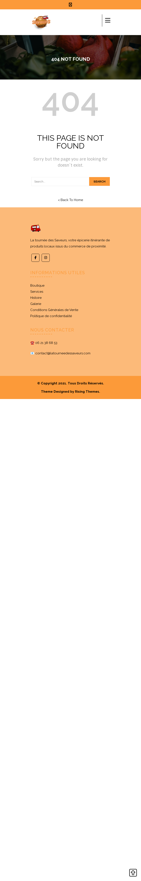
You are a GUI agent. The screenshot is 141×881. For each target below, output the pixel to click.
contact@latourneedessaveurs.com (62, 353)
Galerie (35, 304)
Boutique (37, 285)
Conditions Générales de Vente (54, 310)
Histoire (36, 298)
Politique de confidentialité (51, 316)
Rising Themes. (87, 392)
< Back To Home (70, 200)
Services (36, 292)
